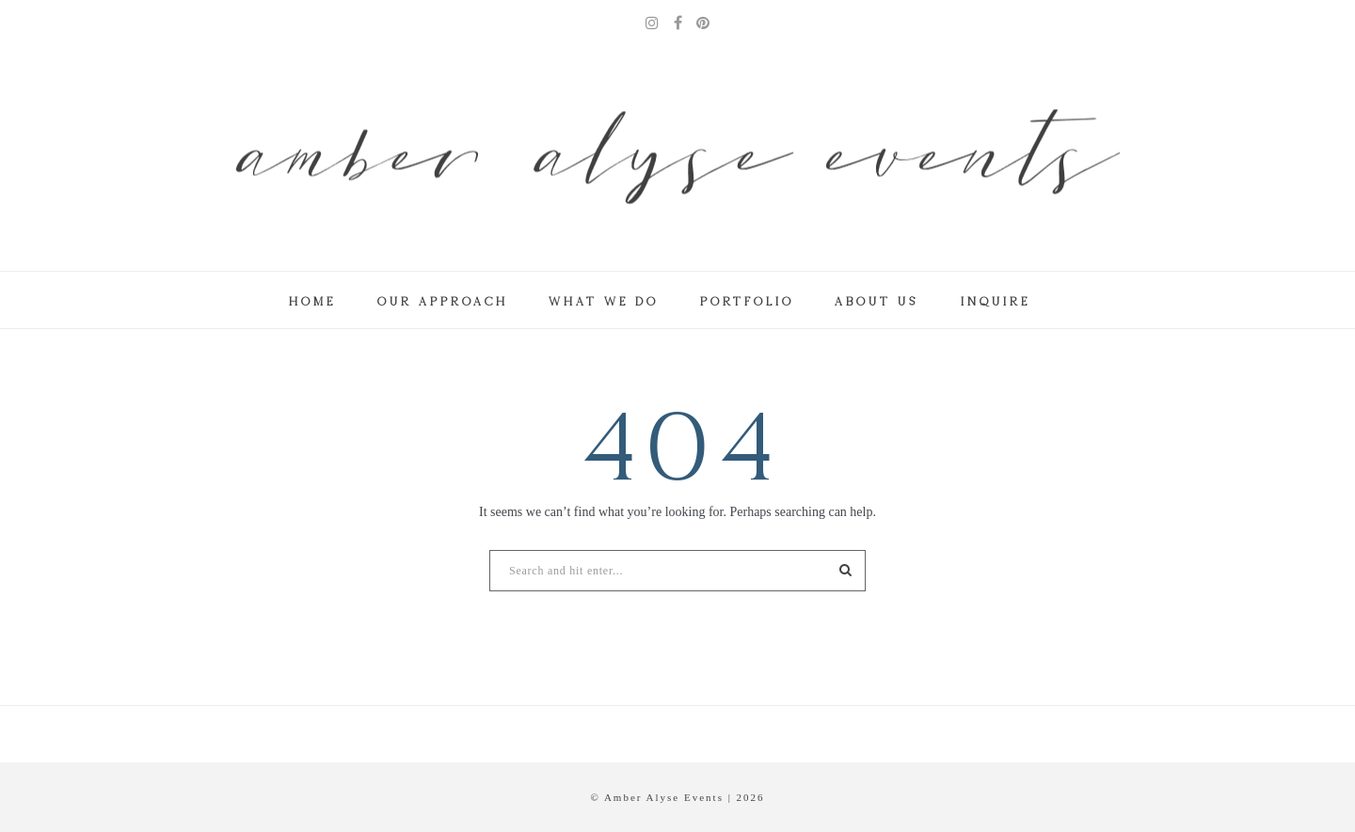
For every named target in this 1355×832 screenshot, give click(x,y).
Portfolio (746, 300)
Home (311, 300)
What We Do (603, 300)
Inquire (994, 300)
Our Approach (441, 300)
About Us (876, 300)
